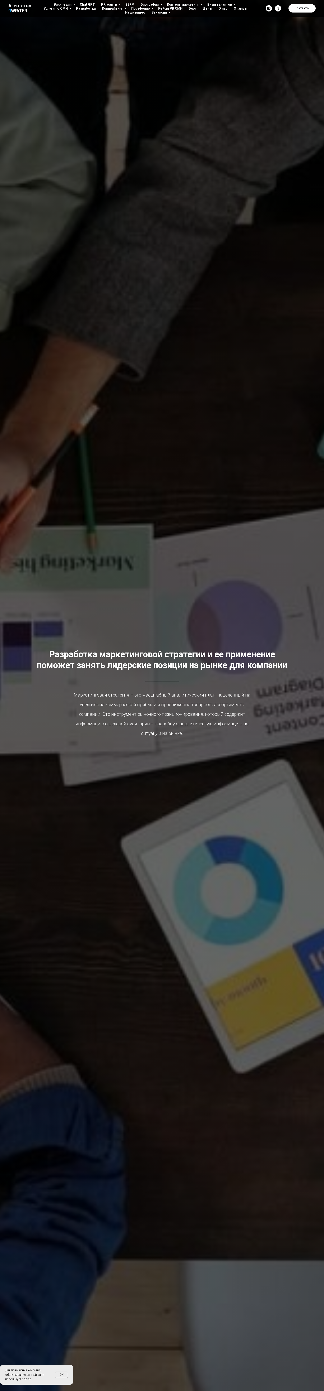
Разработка (86, 8)
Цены (207, 8)
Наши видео (135, 12)
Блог (192, 8)
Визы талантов (220, 4)
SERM (129, 4)
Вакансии (160, 12)
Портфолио (141, 8)
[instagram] (269, 8)
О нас (222, 8)
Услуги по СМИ (56, 8)
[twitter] (278, 8)
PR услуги (109, 4)
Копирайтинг (113, 8)
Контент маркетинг (183, 4)
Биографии (150, 4)
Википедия (63, 4)
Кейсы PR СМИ (170, 8)
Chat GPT (87, 4)
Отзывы (240, 8)
